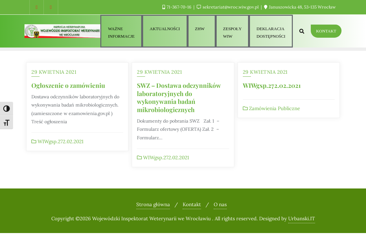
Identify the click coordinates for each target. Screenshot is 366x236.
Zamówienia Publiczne (271, 108)
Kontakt (326, 31)
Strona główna (153, 204)
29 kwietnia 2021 (53, 72)
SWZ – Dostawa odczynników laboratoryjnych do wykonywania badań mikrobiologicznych (179, 97)
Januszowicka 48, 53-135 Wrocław (300, 7)
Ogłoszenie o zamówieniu (68, 85)
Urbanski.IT (301, 218)
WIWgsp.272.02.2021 (57, 141)
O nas (220, 204)
